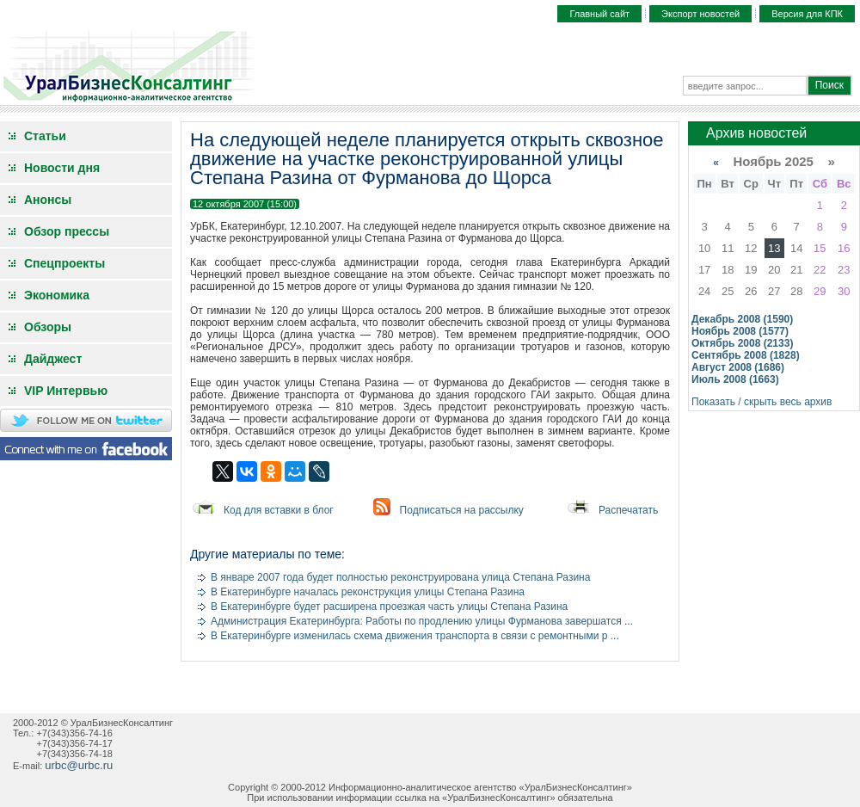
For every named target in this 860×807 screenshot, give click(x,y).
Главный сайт (599, 14)
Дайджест (53, 359)
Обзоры (47, 327)
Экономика (56, 295)
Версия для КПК (807, 14)
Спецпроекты (64, 263)
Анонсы (47, 199)
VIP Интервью (66, 390)
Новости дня (62, 168)
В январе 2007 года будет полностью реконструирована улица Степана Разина (400, 577)
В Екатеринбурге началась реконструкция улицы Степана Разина (368, 592)
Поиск (829, 85)
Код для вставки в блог (279, 510)
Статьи (45, 136)
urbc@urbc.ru (79, 765)
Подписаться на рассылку (462, 510)
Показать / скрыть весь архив (761, 402)
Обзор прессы (66, 231)
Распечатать (628, 510)
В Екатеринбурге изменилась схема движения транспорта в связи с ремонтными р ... (415, 636)
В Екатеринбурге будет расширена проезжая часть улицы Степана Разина (389, 607)
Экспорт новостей (700, 14)
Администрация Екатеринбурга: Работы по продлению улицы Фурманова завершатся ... (422, 621)
